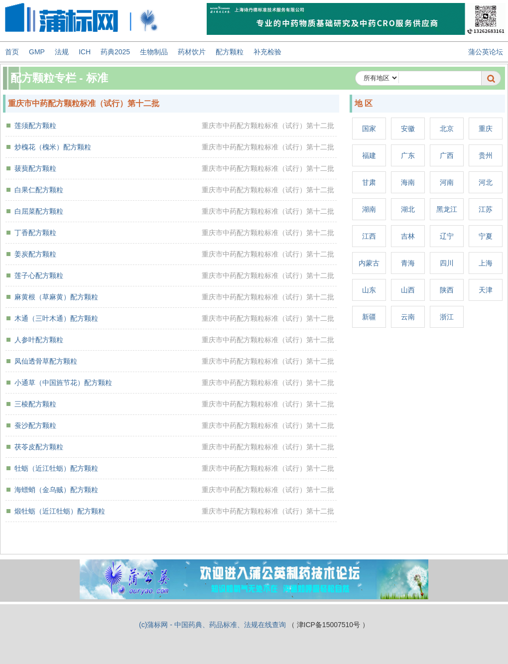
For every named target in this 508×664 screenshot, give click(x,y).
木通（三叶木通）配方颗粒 (56, 318)
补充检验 (267, 52)
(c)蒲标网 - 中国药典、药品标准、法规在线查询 (212, 625)
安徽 (408, 129)
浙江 (447, 317)
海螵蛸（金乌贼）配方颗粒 (56, 490)
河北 (486, 182)
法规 (62, 52)
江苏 (486, 209)
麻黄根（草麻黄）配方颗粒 (56, 297)
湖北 (408, 209)
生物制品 (154, 52)
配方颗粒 (230, 52)
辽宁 (447, 236)
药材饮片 (192, 52)
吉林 (408, 236)
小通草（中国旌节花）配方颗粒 (63, 383)
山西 (408, 290)
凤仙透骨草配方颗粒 (45, 361)
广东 (408, 155)
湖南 (369, 209)
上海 (486, 263)
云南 (408, 317)
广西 (447, 155)
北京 (447, 129)
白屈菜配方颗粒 (38, 211)
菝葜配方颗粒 (35, 168)
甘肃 (369, 182)
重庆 (486, 129)
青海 (408, 263)
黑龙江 (446, 209)
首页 (12, 52)
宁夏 (486, 236)
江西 (369, 236)
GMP (37, 52)
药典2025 (115, 52)
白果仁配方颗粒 (38, 190)
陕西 (447, 290)
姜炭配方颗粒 (35, 254)
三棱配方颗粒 (35, 404)
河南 (447, 182)
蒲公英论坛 (485, 52)
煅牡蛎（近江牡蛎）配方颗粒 (59, 511)
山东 (369, 290)
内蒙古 (369, 263)
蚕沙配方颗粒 (35, 425)
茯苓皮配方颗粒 (38, 447)
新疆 (369, 317)
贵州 (486, 155)
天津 (486, 290)
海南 (408, 182)
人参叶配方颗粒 (38, 340)
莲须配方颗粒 (35, 126)
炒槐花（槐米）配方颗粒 (52, 147)
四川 (447, 263)
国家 (369, 129)
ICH (85, 52)
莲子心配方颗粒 (38, 275)
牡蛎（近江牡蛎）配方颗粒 (56, 468)
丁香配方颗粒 (35, 233)
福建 (369, 155)
